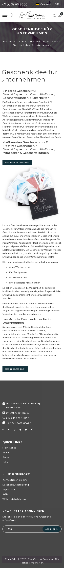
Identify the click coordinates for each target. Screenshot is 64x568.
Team (5, 452)
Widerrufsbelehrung (14, 499)
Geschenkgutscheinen (15, 369)
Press (5, 457)
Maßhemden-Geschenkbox (17, 163)
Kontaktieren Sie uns (15, 479)
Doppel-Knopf (13, 307)
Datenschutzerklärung (15, 484)
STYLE (22, 41)
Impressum (9, 489)
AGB (5, 494)
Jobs (5, 462)
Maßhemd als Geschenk (44, 41)
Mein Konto (9, 447)
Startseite (9, 41)
